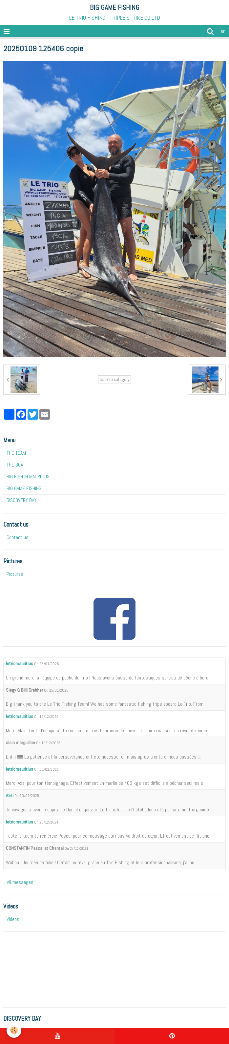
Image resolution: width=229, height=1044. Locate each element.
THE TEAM (16, 452)
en (223, 31)
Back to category (114, 379)
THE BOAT (16, 464)
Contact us (18, 537)
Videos (13, 919)
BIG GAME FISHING (24, 488)
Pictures (15, 574)
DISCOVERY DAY (21, 500)
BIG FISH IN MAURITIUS (28, 476)
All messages (20, 882)
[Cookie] (14, 1030)
